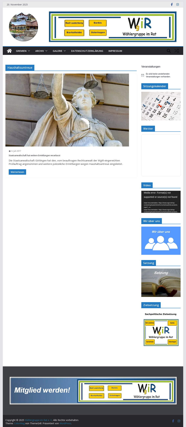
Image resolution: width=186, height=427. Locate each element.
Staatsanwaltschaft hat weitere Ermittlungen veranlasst (34, 155)
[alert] (161, 75)
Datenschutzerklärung (87, 50)
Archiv (39, 50)
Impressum (115, 50)
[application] (161, 202)
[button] (28, 50)
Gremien (21, 50)
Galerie (57, 50)
